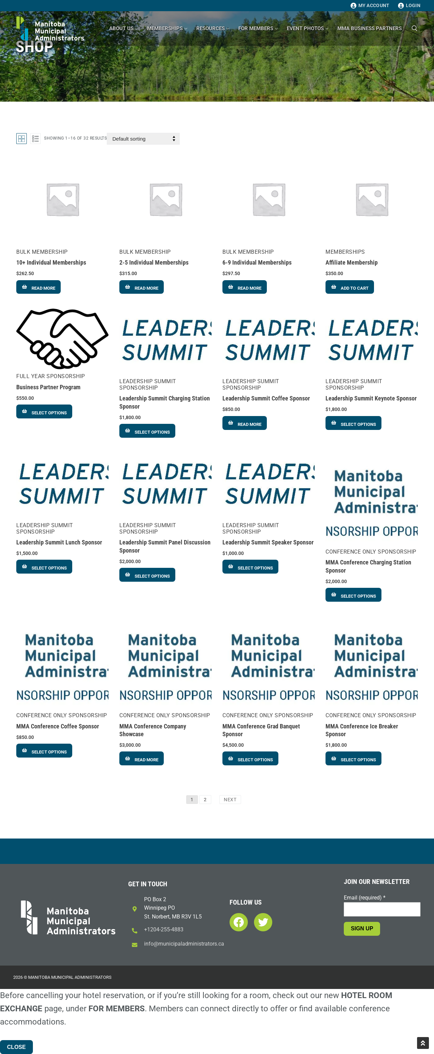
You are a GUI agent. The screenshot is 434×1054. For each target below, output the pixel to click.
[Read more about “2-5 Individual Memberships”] (141, 287)
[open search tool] (415, 28)
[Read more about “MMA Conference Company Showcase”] (141, 758)
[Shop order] (143, 139)
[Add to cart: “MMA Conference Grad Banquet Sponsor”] (250, 758)
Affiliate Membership (352, 262)
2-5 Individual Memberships (154, 262)
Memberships (345, 252)
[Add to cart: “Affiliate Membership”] (350, 287)
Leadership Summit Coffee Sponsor (266, 398)
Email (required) (365, 897)
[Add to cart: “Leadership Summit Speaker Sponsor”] (250, 567)
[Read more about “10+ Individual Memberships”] (38, 287)
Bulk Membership (42, 252)
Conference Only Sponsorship (371, 552)
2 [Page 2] (205, 799)
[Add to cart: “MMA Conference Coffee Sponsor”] (44, 751)
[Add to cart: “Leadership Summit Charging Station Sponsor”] (147, 431)
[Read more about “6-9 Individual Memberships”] (244, 287)
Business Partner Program (48, 387)
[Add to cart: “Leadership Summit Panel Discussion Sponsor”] (147, 575)
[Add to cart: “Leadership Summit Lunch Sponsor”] (44, 567)
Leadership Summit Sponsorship (147, 384)
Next (230, 799)
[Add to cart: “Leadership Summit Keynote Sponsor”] (353, 423)
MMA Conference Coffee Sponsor (57, 726)
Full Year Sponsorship (50, 376)
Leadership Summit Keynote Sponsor (371, 398)
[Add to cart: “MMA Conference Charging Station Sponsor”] (353, 595)
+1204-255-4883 (163, 929)
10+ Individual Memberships (51, 262)
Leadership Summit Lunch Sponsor (59, 542)
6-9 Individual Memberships (257, 262)
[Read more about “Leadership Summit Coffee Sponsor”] (244, 423)
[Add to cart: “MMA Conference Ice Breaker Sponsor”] (353, 758)
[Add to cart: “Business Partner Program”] (44, 411)
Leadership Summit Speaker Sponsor (268, 542)
